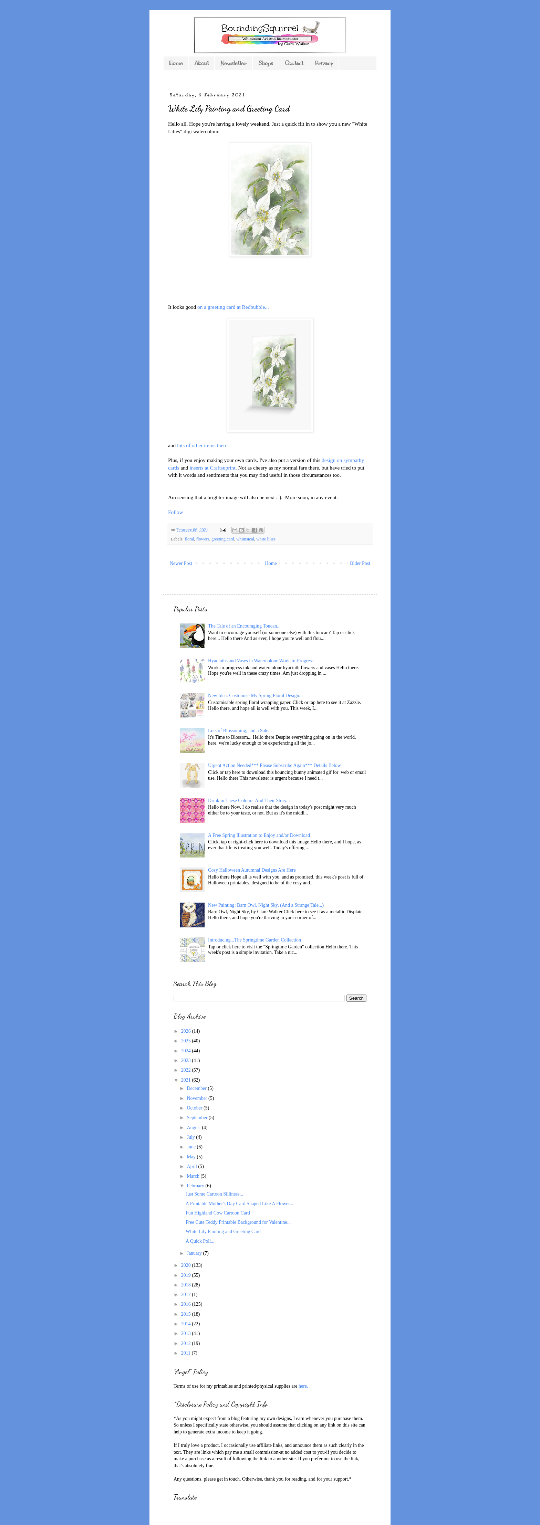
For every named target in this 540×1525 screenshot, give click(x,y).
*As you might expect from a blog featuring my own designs (232, 1418)
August (194, 1127)
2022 (186, 1070)
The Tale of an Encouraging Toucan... (244, 626)
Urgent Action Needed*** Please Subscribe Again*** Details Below (274, 765)
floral (189, 539)
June (192, 1146)
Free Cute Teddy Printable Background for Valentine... (238, 1222)
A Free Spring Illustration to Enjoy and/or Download (259, 835)
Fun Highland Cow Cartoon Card (218, 1213)
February (196, 1185)
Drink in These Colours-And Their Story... (249, 800)
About (202, 63)
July (191, 1137)
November (197, 1098)
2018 (186, 1284)
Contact (294, 63)
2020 (186, 1265)
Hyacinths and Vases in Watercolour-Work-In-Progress (260, 660)
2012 (186, 1343)
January (195, 1253)
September (197, 1117)
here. (303, 1386)
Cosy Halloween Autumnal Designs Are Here (252, 870)
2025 (186, 1040)
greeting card (222, 539)
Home (176, 63)
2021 (186, 1080)
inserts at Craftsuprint (212, 468)
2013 (186, 1333)
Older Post (360, 563)
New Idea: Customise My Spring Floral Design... (255, 695)
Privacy (324, 63)
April (192, 1166)
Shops (265, 63)
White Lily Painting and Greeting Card (223, 1231)
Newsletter (233, 63)
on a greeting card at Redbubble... (233, 307)
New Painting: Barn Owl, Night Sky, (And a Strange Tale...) (266, 905)
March (193, 1176)
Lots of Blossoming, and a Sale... (240, 730)
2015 (186, 1314)
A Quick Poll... (200, 1241)
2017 (186, 1294)
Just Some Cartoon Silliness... (214, 1194)
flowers (202, 539)
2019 (186, 1275)
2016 (186, 1304)
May (192, 1156)
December (197, 1088)
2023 (186, 1060)
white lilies (266, 539)
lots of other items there (202, 445)
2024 (186, 1050)
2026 (186, 1031)
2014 (186, 1323)
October (195, 1108)
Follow (175, 512)
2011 (186, 1353)
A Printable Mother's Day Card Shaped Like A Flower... (239, 1203)
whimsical (245, 539)
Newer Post (181, 563)
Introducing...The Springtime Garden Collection (254, 940)
